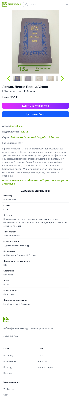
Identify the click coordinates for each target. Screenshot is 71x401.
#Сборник (45, 180)
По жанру (7, 367)
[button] (17, 78)
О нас (40, 355)
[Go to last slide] (9, 78)
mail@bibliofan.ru (11, 336)
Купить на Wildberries (35, 105)
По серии (7, 373)
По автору (8, 355)
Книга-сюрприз (45, 367)
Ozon (5, 395)
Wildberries (8, 389)
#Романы (33, 180)
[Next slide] (62, 78)
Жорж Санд (16, 126)
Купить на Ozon (35, 114)
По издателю (9, 361)
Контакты (42, 361)
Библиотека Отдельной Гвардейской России (35, 137)
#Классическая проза (14, 180)
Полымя (24, 131)
